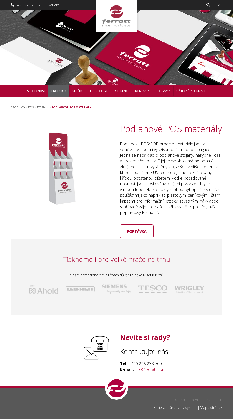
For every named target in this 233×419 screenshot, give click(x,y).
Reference (121, 91)
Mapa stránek (211, 407)
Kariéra (54, 4)
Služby (77, 91)
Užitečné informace (191, 91)
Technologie (98, 91)
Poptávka (163, 91)
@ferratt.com (154, 369)
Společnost (36, 91)
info (138, 369)
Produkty (58, 91)
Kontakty (142, 91)
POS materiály (38, 107)
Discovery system (182, 407)
